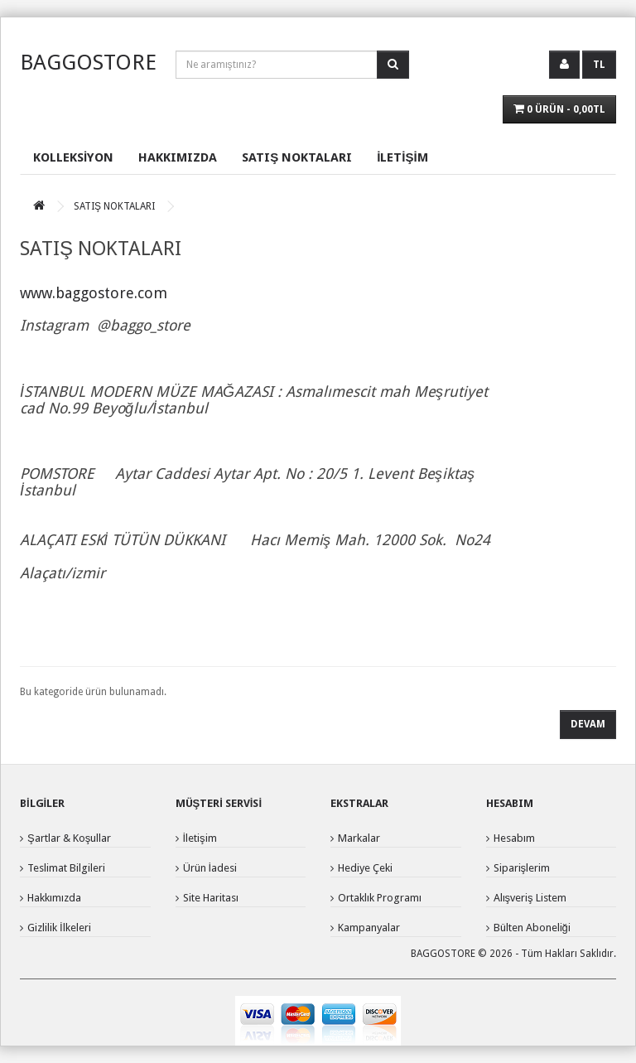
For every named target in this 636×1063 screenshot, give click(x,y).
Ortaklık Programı (380, 897)
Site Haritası (210, 897)
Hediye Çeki (365, 868)
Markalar (359, 838)
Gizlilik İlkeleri (59, 927)
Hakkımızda (54, 897)
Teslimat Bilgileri (66, 868)
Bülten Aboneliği (532, 927)
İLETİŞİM (402, 157)
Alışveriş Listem (530, 897)
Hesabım (514, 838)
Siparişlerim (522, 868)
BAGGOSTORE (88, 62)
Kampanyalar (369, 927)
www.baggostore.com (93, 293)
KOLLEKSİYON (73, 157)
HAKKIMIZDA (177, 157)
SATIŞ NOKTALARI (297, 157)
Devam (588, 724)
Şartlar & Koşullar (69, 838)
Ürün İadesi (210, 868)
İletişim (200, 838)
